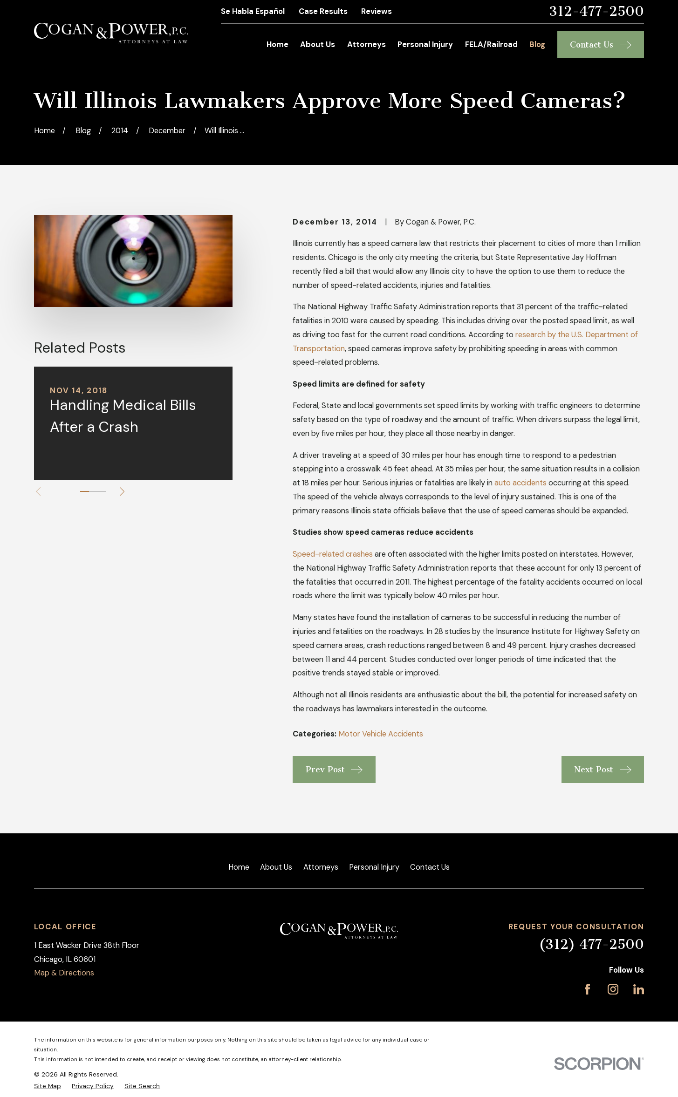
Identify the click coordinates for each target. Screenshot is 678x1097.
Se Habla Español (253, 11)
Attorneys (320, 867)
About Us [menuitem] (317, 44)
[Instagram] (613, 989)
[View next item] (122, 491)
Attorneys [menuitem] (366, 44)
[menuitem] (47, 1086)
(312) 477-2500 (591, 944)
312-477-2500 (596, 12)
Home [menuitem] (277, 44)
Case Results (323, 11)
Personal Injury (374, 867)
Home (238, 867)
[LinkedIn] (638, 989)
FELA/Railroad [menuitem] (491, 44)
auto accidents (520, 483)
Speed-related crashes (333, 554)
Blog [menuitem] (537, 44)
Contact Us (430, 867)
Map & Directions (64, 973)
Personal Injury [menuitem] (425, 44)
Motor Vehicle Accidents (380, 734)
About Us (276, 867)
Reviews (376, 11)
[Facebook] (587, 989)
